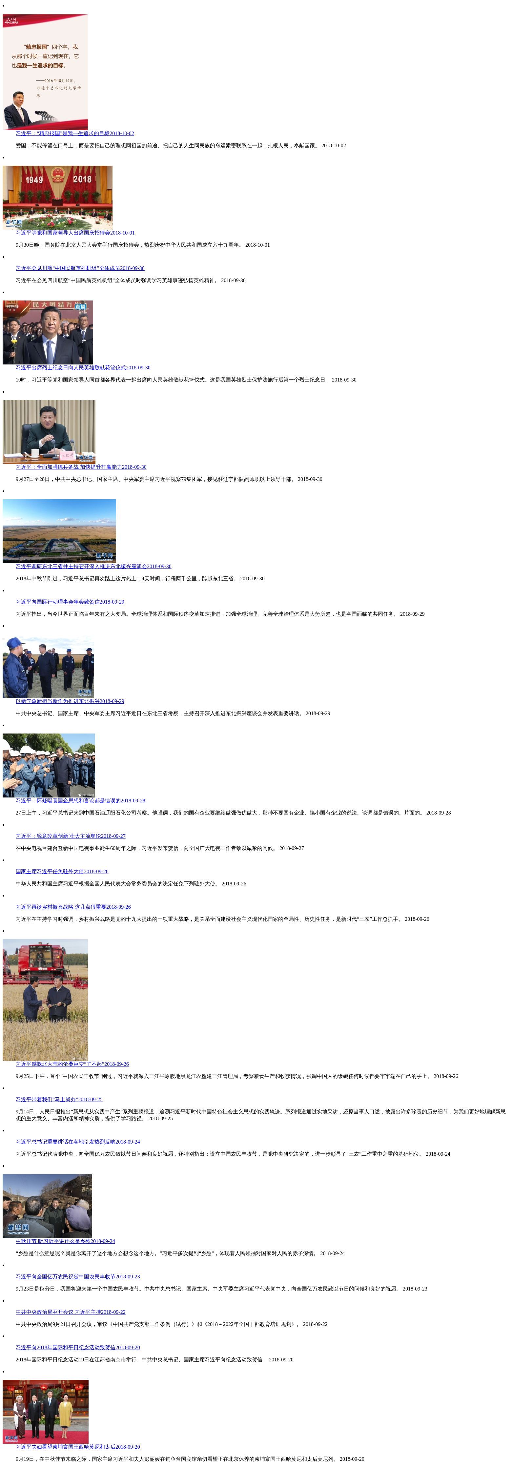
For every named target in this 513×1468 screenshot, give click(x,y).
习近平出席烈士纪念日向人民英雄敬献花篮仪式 (83, 367)
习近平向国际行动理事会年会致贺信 (70, 602)
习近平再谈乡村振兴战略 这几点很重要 (73, 907)
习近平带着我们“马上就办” (59, 1099)
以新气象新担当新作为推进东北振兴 (70, 701)
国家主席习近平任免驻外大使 (62, 871)
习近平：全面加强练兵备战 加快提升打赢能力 (81, 467)
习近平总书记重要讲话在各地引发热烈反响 (78, 1142)
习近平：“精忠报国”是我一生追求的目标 (75, 133)
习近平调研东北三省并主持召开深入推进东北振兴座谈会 (94, 566)
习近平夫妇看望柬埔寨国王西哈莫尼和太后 (78, 1447)
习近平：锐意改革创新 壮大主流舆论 (71, 836)
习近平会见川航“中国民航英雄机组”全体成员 (80, 268)
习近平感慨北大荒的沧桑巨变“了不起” (72, 1064)
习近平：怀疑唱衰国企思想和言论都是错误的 (80, 800)
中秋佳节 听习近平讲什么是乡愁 (65, 1241)
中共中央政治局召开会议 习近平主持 (71, 1312)
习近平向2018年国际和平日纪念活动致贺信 (78, 1347)
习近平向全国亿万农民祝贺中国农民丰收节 (78, 1276)
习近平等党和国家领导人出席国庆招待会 (75, 233)
